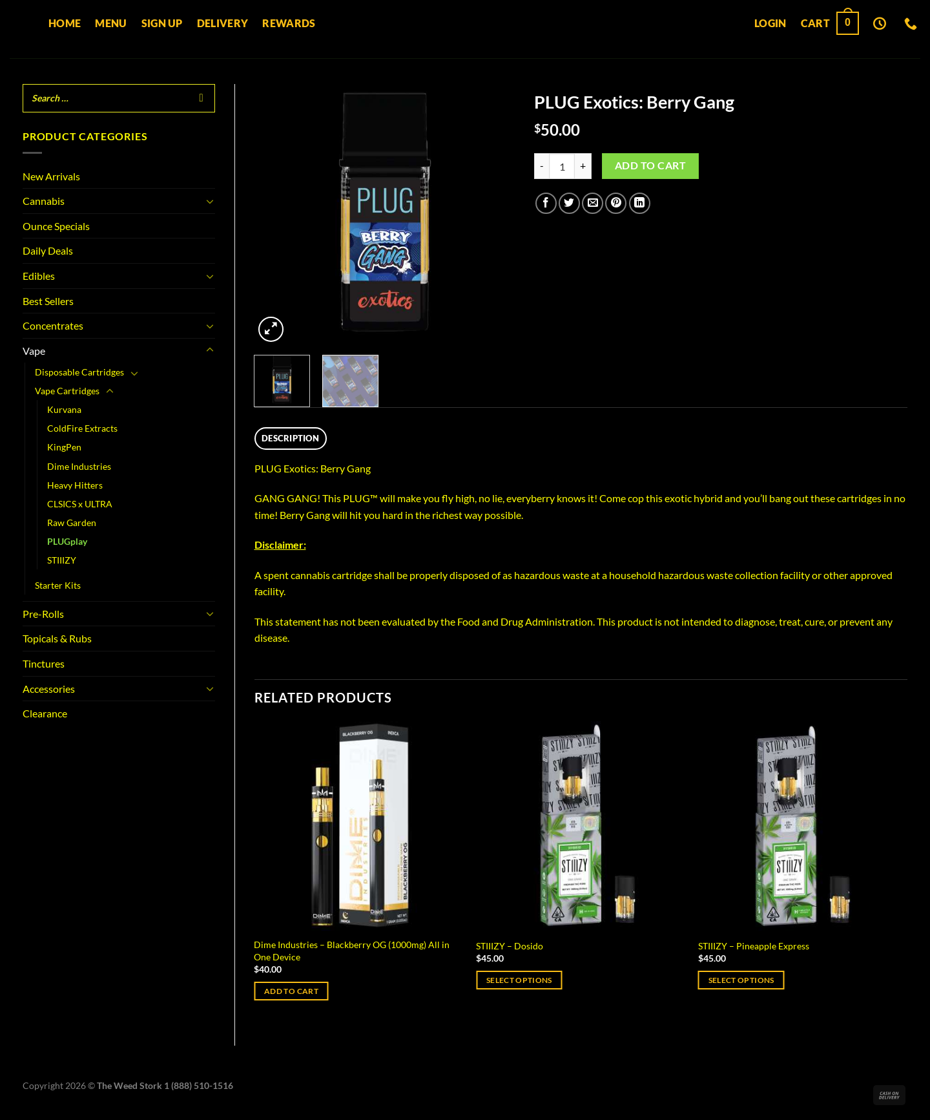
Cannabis (44, 201)
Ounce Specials (56, 226)
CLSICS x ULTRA (79, 503)
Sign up (162, 23)
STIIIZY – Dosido (509, 945)
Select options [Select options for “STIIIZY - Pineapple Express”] (741, 980)
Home (64, 23)
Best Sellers (48, 301)
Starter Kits (58, 585)
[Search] (201, 98)
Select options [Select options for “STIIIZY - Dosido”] (519, 980)
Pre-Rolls (43, 614)
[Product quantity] (562, 166)
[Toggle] (210, 201)
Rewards (288, 23)
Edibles (39, 275)
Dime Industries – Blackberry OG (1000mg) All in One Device (352, 950)
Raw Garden (71, 522)
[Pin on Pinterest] (615, 203)
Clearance (45, 713)
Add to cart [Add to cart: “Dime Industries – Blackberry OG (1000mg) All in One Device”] (291, 991)
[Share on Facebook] (546, 203)
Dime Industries (79, 466)
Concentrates (53, 325)
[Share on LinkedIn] (639, 203)
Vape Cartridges (67, 390)
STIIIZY (61, 560)
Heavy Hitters (75, 485)
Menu (111, 23)
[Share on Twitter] (569, 203)
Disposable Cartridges (79, 371)
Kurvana (64, 409)
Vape (34, 350)
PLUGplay (67, 541)
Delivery (223, 23)
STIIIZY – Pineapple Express (753, 945)
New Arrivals (51, 176)
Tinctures (44, 663)
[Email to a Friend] (592, 203)
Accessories (49, 688)
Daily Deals (48, 250)
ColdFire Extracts (82, 428)
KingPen (64, 446)
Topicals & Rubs (57, 638)
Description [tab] (290, 438)
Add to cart (650, 165)
